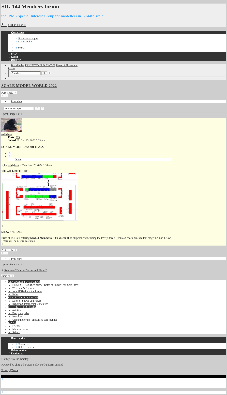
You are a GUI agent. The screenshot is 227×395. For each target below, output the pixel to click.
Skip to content (13, 24)
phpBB (18, 364)
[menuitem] (26, 38)
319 (18, 137)
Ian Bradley (22, 358)
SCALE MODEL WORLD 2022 (29, 85)
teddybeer (6, 134)
